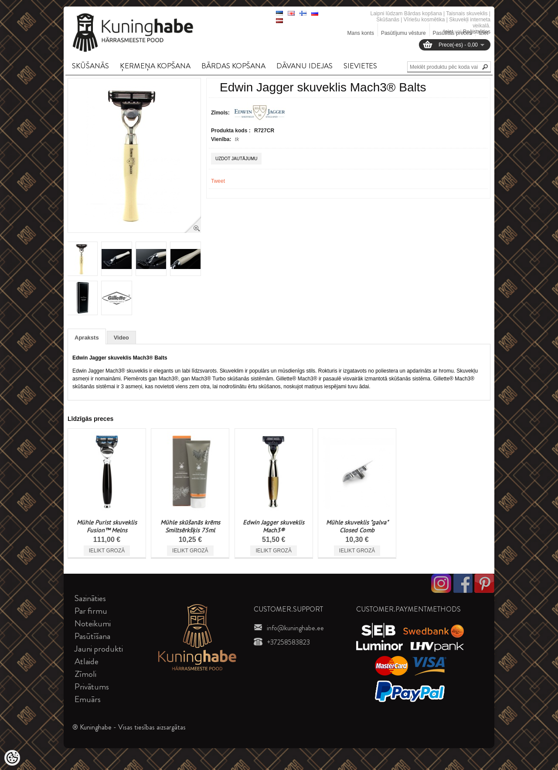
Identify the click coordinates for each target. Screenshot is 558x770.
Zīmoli (85, 674)
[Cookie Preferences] (12, 758)
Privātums (92, 686)
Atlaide (87, 661)
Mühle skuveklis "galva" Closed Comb (357, 526)
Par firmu (91, 611)
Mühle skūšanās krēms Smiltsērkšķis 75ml (190, 526)
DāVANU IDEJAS (304, 66)
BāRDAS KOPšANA (233, 66)
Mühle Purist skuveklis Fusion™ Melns (107, 526)
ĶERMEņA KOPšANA (155, 66)
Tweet (218, 181)
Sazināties (90, 598)
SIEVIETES (360, 66)
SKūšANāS (90, 66)
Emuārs (88, 699)
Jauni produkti (99, 648)
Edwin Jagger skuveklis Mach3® (273, 526)
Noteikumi (93, 623)
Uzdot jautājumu (236, 158)
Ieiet (448, 32)
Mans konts (360, 33)
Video (121, 337)
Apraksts (87, 337)
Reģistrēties (476, 32)
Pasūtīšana (92, 636)
